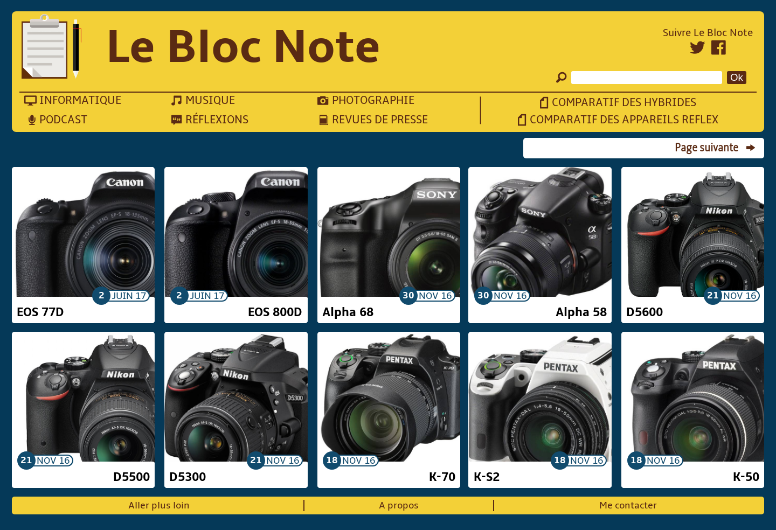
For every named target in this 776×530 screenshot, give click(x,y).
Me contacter (628, 505)
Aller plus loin (159, 505)
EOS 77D (40, 312)
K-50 (746, 477)
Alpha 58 (581, 312)
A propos (399, 505)
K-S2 (487, 477)
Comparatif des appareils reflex (624, 120)
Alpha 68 (347, 312)
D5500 (131, 477)
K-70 (442, 477)
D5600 (644, 312)
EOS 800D (275, 312)
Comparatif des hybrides (624, 102)
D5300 (187, 477)
